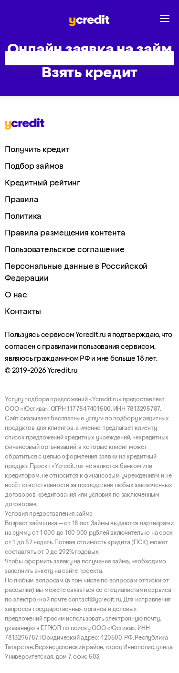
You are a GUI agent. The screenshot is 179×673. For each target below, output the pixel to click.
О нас (16, 295)
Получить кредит (37, 149)
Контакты (23, 312)
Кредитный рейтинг (42, 183)
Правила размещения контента (65, 233)
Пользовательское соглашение (64, 250)
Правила (21, 200)
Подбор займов (34, 166)
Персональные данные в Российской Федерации (76, 272)
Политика (23, 216)
